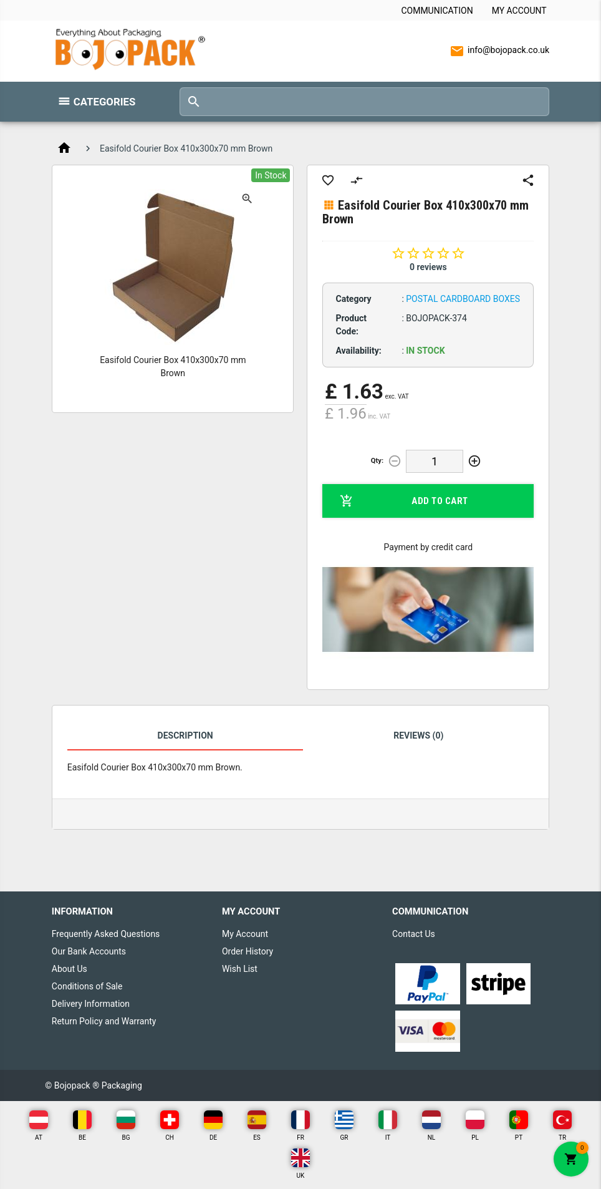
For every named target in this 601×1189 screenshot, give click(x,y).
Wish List (239, 969)
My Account (519, 11)
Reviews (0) (418, 735)
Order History (247, 951)
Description (185, 735)
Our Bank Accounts (89, 951)
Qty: (377, 461)
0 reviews (428, 267)
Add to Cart (404, 501)
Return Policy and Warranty (104, 1021)
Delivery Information (91, 1004)
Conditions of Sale (87, 986)
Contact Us (413, 934)
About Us (69, 969)
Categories (105, 101)
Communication (437, 11)
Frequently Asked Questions (106, 934)
